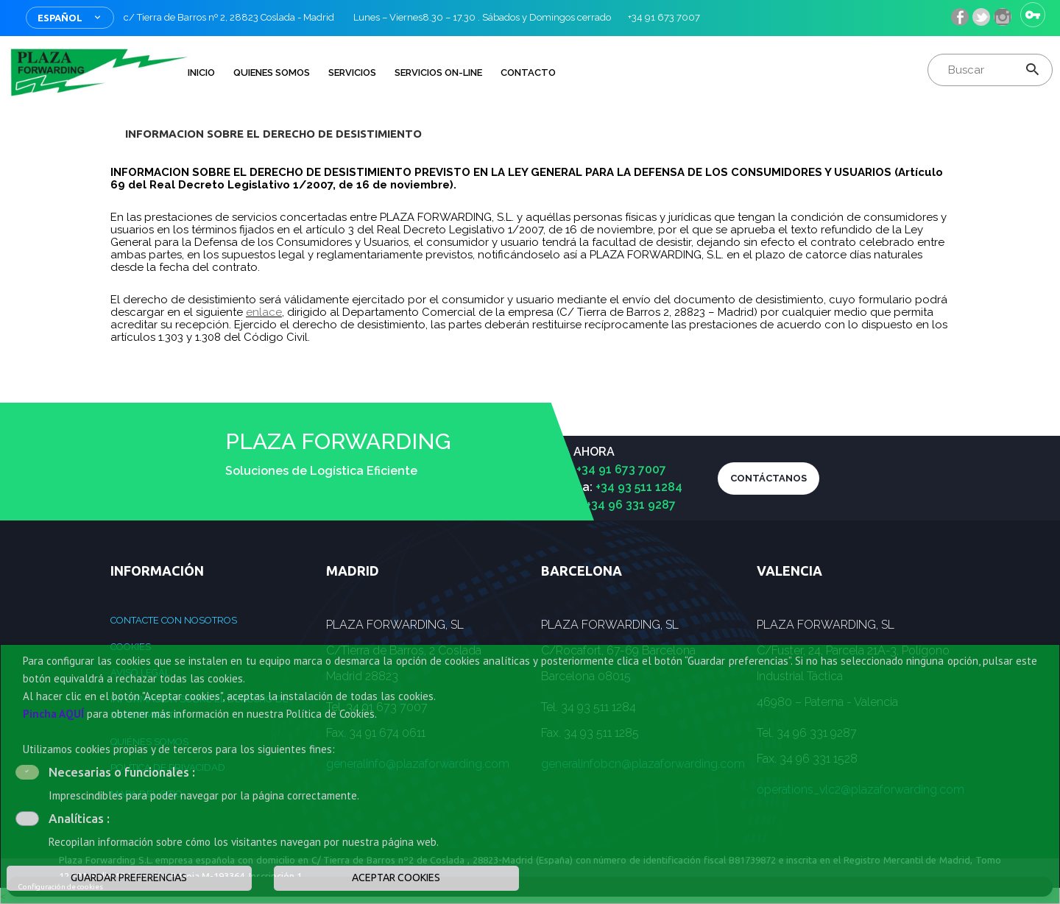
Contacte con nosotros (173, 620)
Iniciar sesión (1032, 15)
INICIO (201, 72)
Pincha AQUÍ (53, 714)
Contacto (528, 72)
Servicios (352, 72)
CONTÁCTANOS (768, 478)
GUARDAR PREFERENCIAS (129, 877)
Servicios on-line (438, 72)
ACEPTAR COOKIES (396, 877)
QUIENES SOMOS (271, 72)
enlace (264, 312)
